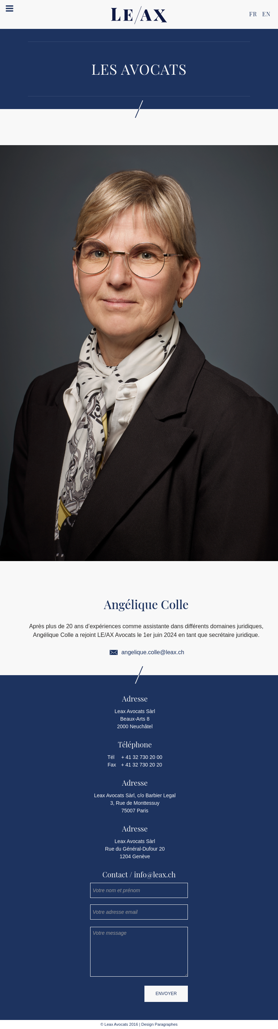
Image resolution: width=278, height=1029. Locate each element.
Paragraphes (166, 1024)
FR (253, 14)
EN (266, 14)
